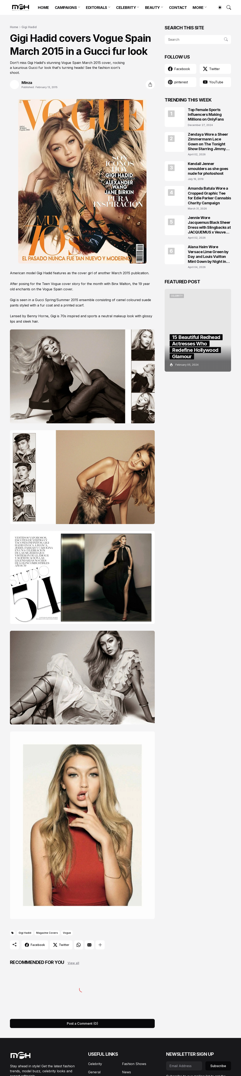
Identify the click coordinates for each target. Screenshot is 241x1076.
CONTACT (178, 7)
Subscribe (218, 1066)
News (126, 1072)
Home (14, 27)
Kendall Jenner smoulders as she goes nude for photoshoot (208, 169)
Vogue (67, 932)
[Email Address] (184, 1065)
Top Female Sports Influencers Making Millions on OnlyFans (206, 115)
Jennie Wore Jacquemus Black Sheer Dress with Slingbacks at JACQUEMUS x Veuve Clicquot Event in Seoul (209, 225)
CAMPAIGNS (66, 7)
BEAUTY (152, 7)
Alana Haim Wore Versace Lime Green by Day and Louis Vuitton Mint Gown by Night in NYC (208, 254)
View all (73, 963)
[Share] (150, 84)
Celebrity (95, 1064)
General (94, 1072)
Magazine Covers (47, 932)
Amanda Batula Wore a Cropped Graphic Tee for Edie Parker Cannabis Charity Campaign (209, 195)
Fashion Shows (134, 1064)
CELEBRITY (126, 7)
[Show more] (100, 944)
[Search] (227, 7)
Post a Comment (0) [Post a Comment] (82, 1023)
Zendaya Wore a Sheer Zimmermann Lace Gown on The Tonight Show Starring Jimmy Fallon (208, 141)
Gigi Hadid (29, 27)
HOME (43, 7)
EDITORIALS (96, 7)
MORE (198, 7)
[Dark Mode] (218, 7)
